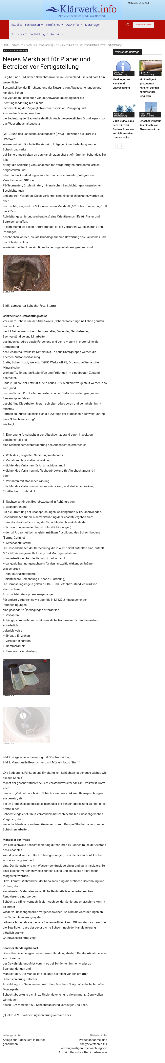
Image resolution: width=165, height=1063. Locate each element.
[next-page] (121, 144)
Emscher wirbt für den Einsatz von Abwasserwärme (149, 123)
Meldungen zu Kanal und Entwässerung (121, 83)
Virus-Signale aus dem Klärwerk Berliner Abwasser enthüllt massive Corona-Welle (123, 127)
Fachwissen (17, 45)
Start (5, 45)
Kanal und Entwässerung (39, 45)
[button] (128, 24)
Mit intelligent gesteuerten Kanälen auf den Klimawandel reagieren (148, 87)
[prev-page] (115, 144)
